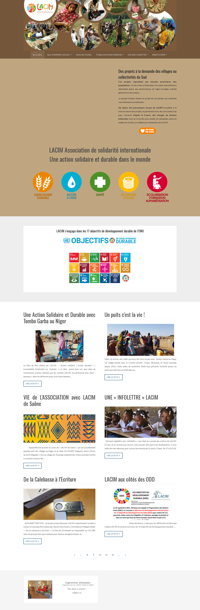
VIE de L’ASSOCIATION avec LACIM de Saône (59, 400)
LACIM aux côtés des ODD (130, 479)
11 (106, 555)
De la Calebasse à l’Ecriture (49, 479)
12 (113, 555)
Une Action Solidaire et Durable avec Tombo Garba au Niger (59, 318)
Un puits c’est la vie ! (125, 314)
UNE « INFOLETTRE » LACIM (131, 397)
